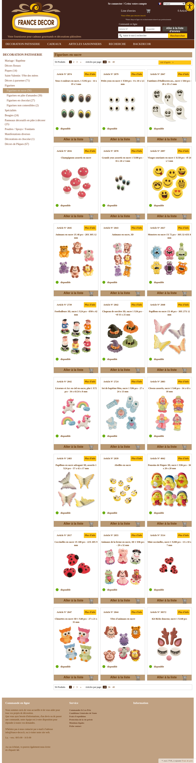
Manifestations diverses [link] (17, 134)
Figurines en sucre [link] (19, 90)
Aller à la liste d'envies (174, 29)
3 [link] (77, 62)
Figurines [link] (10, 85)
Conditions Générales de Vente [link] (83, 713)
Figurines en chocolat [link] (21, 100)
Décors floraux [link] (13, 65)
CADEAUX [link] (54, 44)
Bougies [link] (12, 115)
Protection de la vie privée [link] (81, 719)
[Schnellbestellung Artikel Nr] (130, 29)
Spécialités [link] (10, 110)
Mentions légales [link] (76, 723)
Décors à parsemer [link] (17, 80)
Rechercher (177, 35)
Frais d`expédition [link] (77, 716)
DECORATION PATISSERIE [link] (23, 44)
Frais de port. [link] (187, 761)
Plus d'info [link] (90, 74)
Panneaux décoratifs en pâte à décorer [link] (25, 122)
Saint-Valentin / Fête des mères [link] (21, 75)
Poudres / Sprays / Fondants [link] (20, 129)
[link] (190, 6)
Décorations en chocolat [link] (19, 139)
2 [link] (73, 62)
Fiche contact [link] (75, 726)
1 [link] (70, 62)
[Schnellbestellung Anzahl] (153, 29)
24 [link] (105, 62)
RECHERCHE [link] (117, 44)
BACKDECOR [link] (142, 44)
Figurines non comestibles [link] (23, 105)
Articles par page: (93, 62)
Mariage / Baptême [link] (15, 60)
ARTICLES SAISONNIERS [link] (85, 44)
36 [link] (109, 62)
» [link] (80, 62)
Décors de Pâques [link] (17, 144)
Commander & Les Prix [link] (80, 710)
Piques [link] (11, 70)
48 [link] (113, 62)
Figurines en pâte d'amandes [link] (24, 95)
